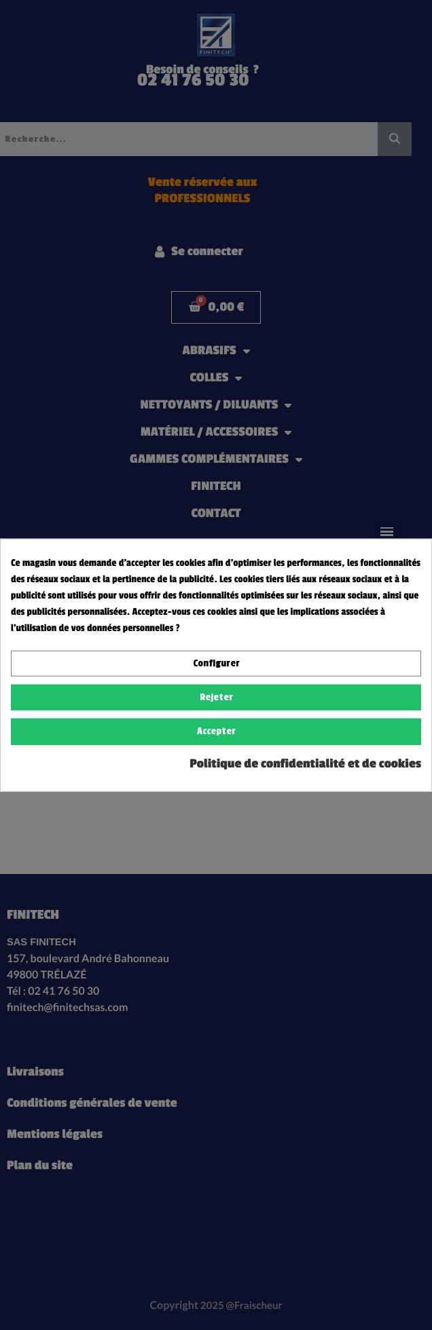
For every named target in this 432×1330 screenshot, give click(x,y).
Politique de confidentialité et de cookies (305, 763)
